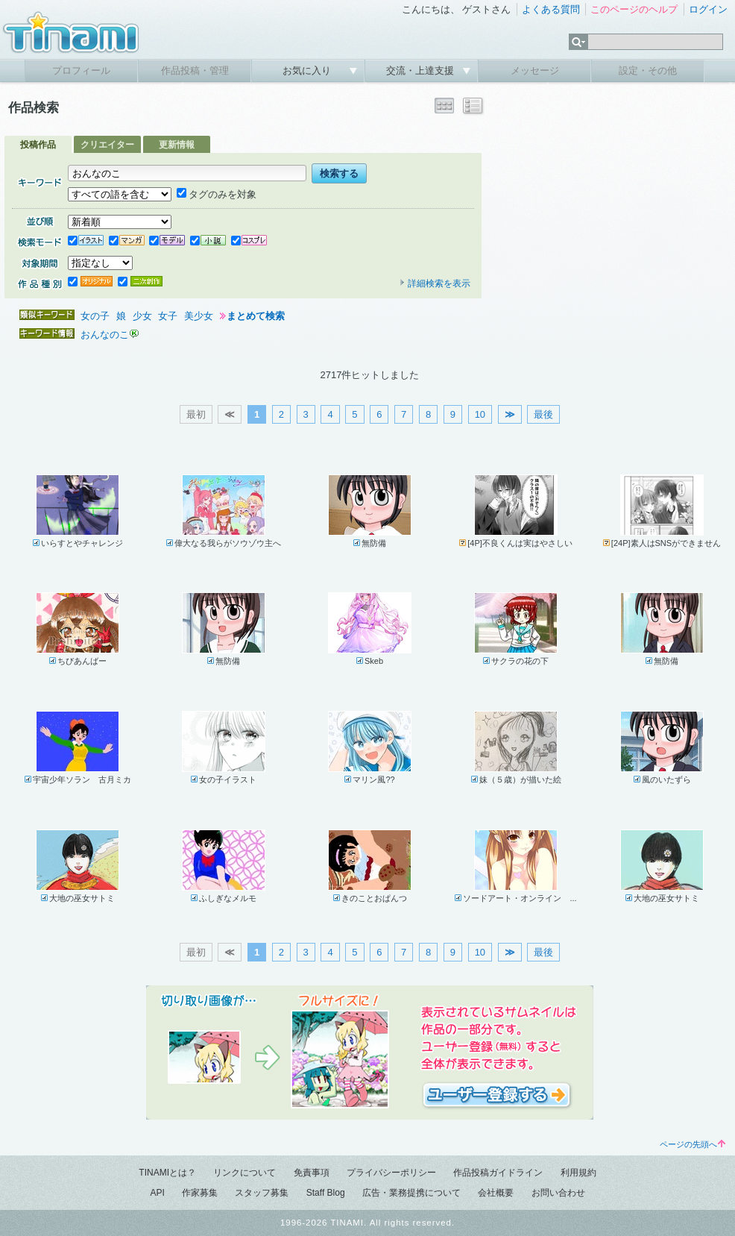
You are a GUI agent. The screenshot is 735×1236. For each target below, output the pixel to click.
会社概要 (496, 1193)
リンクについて (244, 1172)
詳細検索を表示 (434, 283)
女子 (167, 315)
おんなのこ (105, 334)
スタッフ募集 (261, 1193)
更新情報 (177, 144)
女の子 (95, 315)
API (157, 1193)
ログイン (708, 9)
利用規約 (578, 1172)
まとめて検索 (256, 315)
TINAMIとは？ (167, 1172)
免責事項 (311, 1172)
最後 (543, 414)
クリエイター (107, 144)
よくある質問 (551, 9)
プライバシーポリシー (391, 1172)
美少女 (198, 315)
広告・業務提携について (411, 1193)
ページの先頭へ (692, 1144)
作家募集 (200, 1193)
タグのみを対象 (216, 194)
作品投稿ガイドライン (498, 1172)
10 (480, 414)
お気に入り (308, 70)
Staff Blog (325, 1193)
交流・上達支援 (421, 70)
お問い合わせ (558, 1193)
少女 (142, 315)
